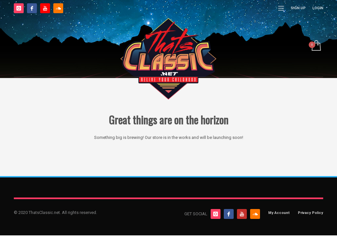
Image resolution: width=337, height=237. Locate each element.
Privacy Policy (310, 213)
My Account (279, 213)
